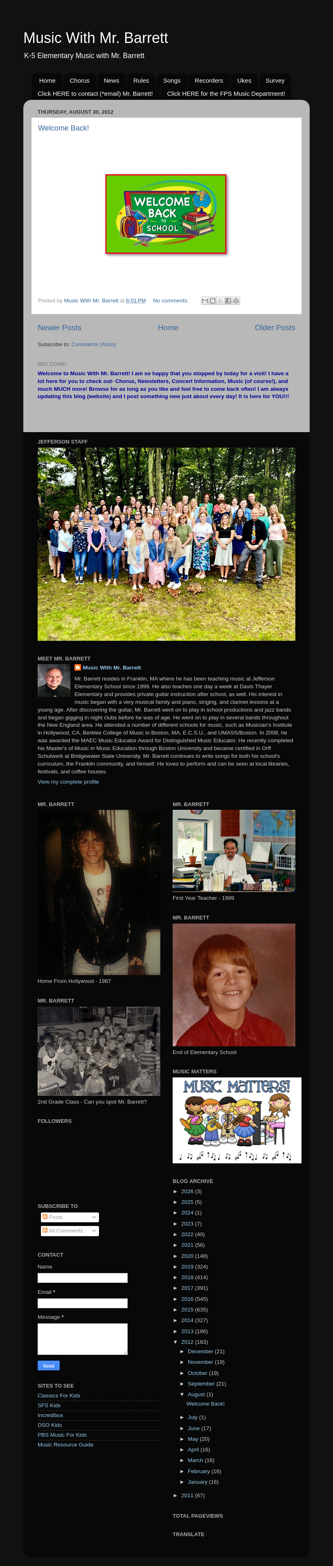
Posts (53, 1217)
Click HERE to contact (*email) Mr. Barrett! (95, 93)
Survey (275, 80)
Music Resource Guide (66, 1445)
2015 (188, 1310)
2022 (188, 1234)
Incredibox (50, 1415)
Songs (172, 80)
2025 (188, 1202)
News (111, 80)
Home (47, 80)
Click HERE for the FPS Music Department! (226, 93)
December (201, 1351)
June (194, 1428)
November (201, 1362)
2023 (188, 1224)
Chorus (80, 80)
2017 (188, 1288)
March (196, 1460)
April (194, 1450)
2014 (188, 1320)
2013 (188, 1331)
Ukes (244, 80)
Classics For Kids (59, 1396)
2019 (188, 1267)
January (198, 1482)
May (194, 1439)
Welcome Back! (63, 128)
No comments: (171, 300)
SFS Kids (49, 1405)
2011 (188, 1495)
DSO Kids (50, 1425)
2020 (188, 1256)
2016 (188, 1299)
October (198, 1373)
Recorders (209, 80)
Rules (141, 80)
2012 (188, 1342)
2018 (188, 1277)
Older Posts (275, 327)
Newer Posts (59, 327)
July (193, 1417)
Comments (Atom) (94, 344)
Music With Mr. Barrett (95, 37)
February (200, 1471)
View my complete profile (68, 782)
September (202, 1384)
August (197, 1394)
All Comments (63, 1231)
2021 (188, 1245)
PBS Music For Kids (62, 1435)
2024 (188, 1213)
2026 (188, 1191)
